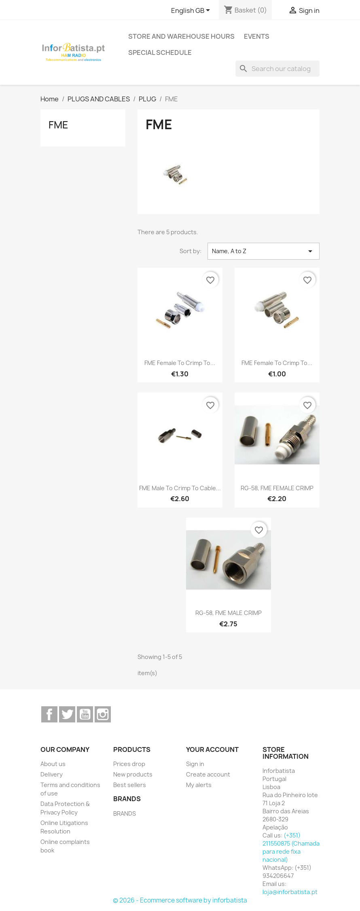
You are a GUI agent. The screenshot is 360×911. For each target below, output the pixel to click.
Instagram (103, 714)
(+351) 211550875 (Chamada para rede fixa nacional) (291, 847)
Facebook (49, 714)
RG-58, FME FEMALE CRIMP (277, 488)
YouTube (85, 714)
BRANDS (124, 813)
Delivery (51, 774)
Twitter (67, 714)
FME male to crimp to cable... (180, 488)
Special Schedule (160, 52)
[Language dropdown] (192, 11)
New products (132, 774)
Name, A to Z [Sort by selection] (263, 251)
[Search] (277, 69)
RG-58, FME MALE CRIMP (228, 613)
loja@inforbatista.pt (290, 892)
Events (256, 36)
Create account (208, 774)
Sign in (195, 764)
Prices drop (129, 764)
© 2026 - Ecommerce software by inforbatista (180, 900)
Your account (212, 749)
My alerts (199, 785)
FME (58, 125)
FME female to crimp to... (179, 363)
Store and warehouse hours (181, 36)
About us (53, 764)
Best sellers (129, 785)
